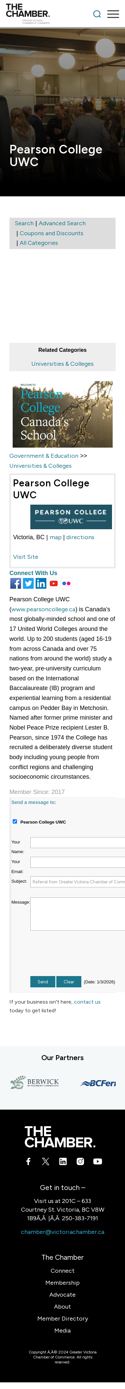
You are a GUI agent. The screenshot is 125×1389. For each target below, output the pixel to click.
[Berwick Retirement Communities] (37, 1083)
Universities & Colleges (62, 363)
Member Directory (62, 1318)
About (62, 1306)
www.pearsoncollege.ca (43, 609)
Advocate (62, 1294)
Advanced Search (62, 223)
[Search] (97, 14)
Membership (62, 1282)
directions (80, 537)
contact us (87, 1002)
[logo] (51, 14)
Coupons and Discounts (51, 233)
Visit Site (25, 556)
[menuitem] (97, 14)
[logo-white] (60, 1136)
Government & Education (43, 455)
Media (62, 1330)
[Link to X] (45, 1162)
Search (24, 223)
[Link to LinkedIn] (62, 1162)
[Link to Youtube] (97, 1162)
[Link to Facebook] (28, 1162)
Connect (63, 1270)
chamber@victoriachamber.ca (62, 1232)
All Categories (39, 243)
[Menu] (110, 14)
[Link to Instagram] (79, 1162)
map (56, 537)
